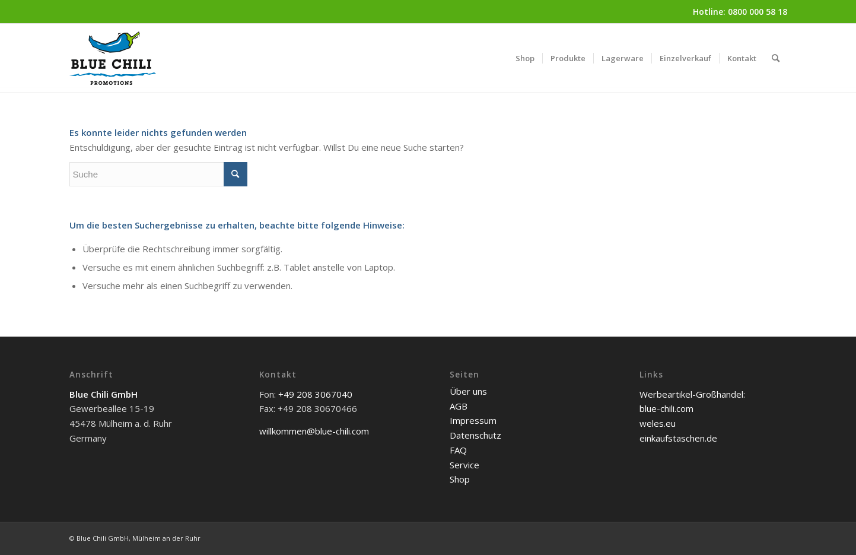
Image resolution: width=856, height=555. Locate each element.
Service (464, 465)
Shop (460, 479)
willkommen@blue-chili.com (314, 431)
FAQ (458, 450)
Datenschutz (475, 435)
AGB (458, 406)
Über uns (468, 391)
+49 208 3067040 (315, 394)
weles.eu (657, 423)
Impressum (473, 420)
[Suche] (775, 58)
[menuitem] (525, 58)
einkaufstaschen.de (678, 438)
